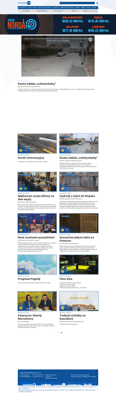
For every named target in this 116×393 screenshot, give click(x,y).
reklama (83, 7)
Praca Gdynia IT (58, 10)
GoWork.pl (48, 376)
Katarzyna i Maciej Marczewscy (30, 317)
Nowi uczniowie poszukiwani (36, 237)
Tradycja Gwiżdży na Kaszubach (73, 317)
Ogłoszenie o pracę (51, 375)
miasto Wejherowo (25, 174)
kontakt (94, 7)
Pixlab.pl (93, 376)
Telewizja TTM (86, 376)
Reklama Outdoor (42, 10)
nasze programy (32, 7)
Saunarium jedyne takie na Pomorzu (77, 239)
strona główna (23, 7)
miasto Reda (65, 216)
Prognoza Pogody (29, 278)
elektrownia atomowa (67, 7)
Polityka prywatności (51, 378)
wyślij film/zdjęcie (93, 10)
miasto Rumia (65, 136)
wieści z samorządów (44, 7)
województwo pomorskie (69, 174)
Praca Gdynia (26, 10)
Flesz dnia (66, 278)
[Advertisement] (38, 117)
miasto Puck (23, 216)
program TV (56, 7)
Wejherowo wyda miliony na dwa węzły (36, 197)
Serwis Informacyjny (31, 157)
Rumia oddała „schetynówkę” (79, 157)
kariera (89, 7)
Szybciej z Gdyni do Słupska (77, 195)
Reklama (74, 10)
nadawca (77, 7)
